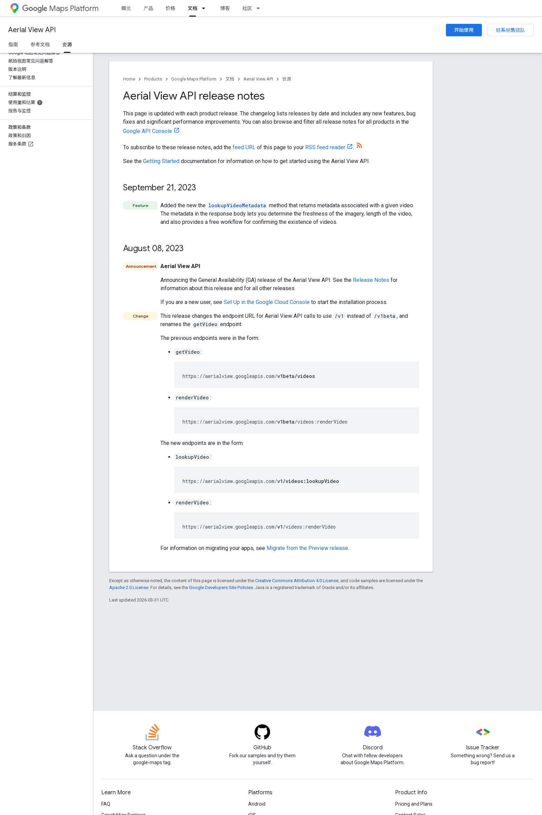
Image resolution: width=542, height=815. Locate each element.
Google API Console (147, 131)
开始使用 (464, 30)
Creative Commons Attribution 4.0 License (296, 580)
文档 (229, 79)
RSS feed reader (325, 147)
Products (153, 79)
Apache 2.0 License (128, 587)
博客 (225, 8)
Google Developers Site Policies (221, 587)
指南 (13, 44)
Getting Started (161, 161)
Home (129, 79)
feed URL (244, 147)
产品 (148, 8)
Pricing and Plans (413, 804)
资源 (286, 79)
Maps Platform (60, 8)
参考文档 (40, 44)
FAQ (105, 804)
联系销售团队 (510, 30)
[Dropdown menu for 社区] (260, 8)
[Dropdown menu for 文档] (205, 8)
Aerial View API (32, 30)
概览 (126, 8)
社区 (247, 8)
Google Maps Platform (193, 79)
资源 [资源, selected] (67, 44)
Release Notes (371, 280)
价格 (170, 8)
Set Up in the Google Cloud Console (267, 302)
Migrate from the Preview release (307, 548)
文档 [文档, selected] (192, 8)
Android (256, 804)
